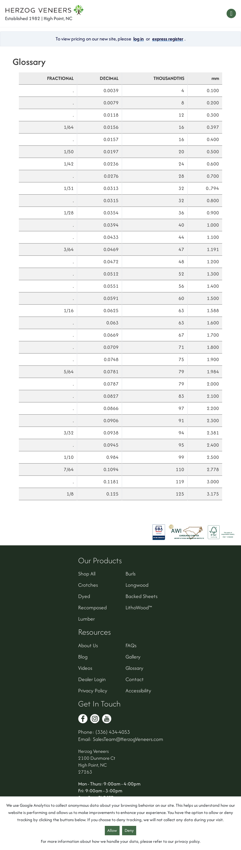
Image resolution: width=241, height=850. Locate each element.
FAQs (131, 645)
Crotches (88, 585)
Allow (112, 830)
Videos (85, 668)
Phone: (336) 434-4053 (104, 732)
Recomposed (92, 607)
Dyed (84, 596)
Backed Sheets (142, 596)
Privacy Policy (92, 690)
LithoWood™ (139, 607)
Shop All (86, 573)
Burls (131, 573)
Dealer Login (92, 679)
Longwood (137, 585)
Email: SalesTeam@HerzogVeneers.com (120, 739)
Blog (83, 656)
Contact (135, 679)
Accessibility (138, 690)
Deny (129, 830)
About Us (88, 645)
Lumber (86, 619)
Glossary (134, 668)
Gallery (133, 656)
